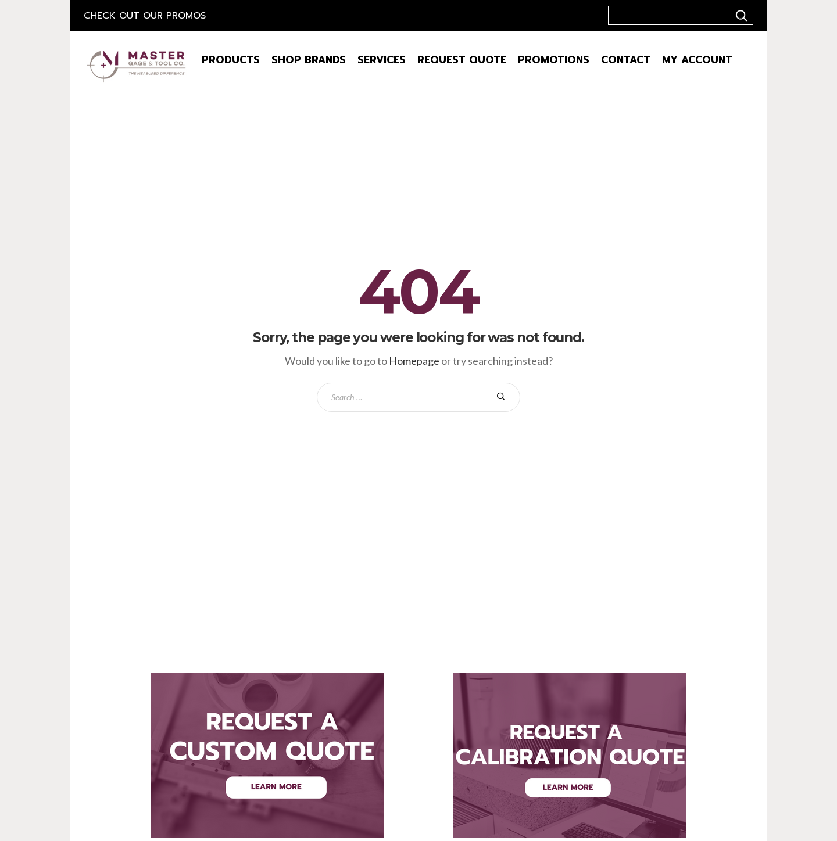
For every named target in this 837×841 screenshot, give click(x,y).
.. (740, 16)
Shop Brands (308, 59)
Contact (625, 59)
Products (231, 59)
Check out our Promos (145, 16)
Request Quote (461, 59)
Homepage (414, 360)
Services (381, 59)
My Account (697, 59)
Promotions (553, 59)
